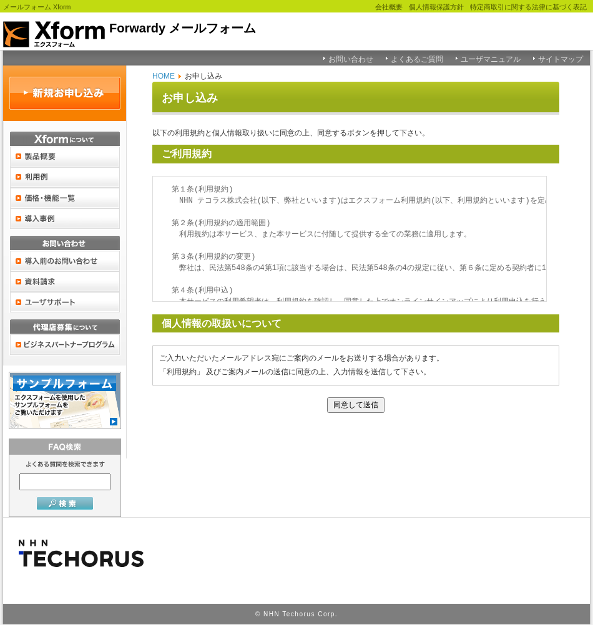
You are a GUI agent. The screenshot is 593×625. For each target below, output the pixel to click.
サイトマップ (560, 59)
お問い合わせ (350, 59)
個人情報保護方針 (436, 7)
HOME (163, 76)
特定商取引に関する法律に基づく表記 (528, 7)
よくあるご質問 (417, 59)
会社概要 (389, 7)
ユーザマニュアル (491, 59)
